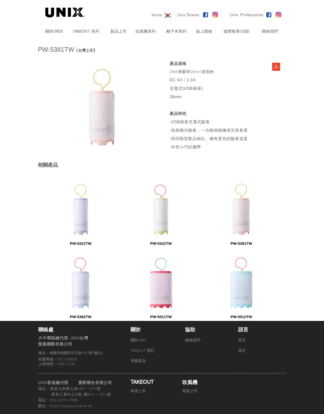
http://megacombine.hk (71, 406)
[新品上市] (118, 31)
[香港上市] (149, 391)
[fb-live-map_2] (205, 15)
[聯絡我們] (270, 31)
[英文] (256, 340)
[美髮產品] (149, 361)
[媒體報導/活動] (236, 31)
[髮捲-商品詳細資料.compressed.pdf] (276, 67)
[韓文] (256, 351)
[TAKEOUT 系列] (85, 31)
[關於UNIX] (54, 31)
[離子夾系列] (176, 31)
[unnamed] (215, 15)
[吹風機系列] (146, 31)
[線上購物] (204, 31)
